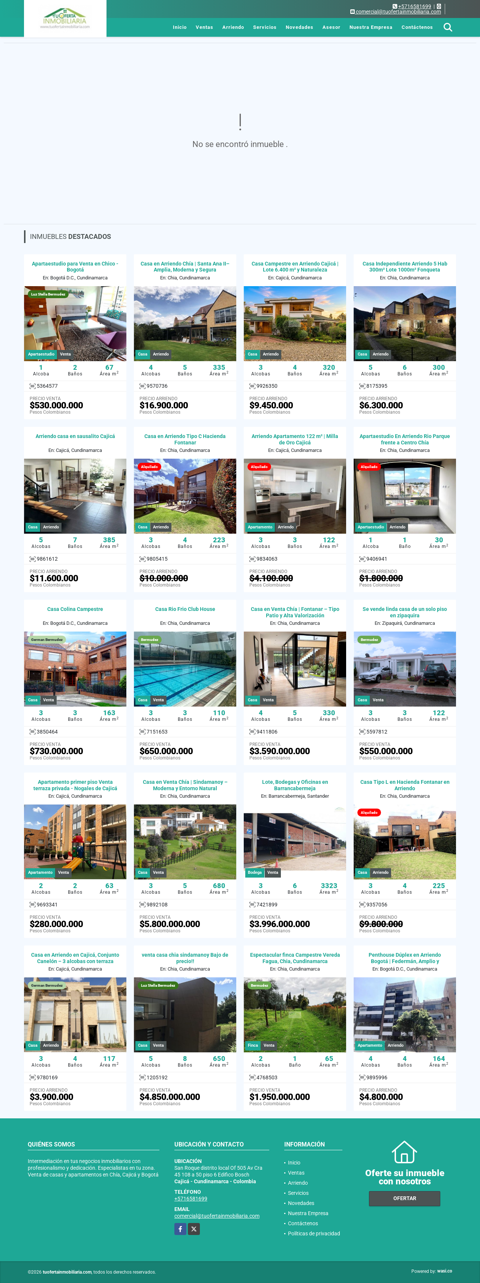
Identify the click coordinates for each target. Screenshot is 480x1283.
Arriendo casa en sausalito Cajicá (75, 436)
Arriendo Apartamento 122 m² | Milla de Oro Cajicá (295, 439)
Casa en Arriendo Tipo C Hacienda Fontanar (185, 439)
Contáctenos (417, 27)
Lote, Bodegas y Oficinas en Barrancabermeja (295, 785)
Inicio (180, 27)
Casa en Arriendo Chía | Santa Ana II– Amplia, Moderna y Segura (185, 267)
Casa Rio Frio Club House (185, 609)
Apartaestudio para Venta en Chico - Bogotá (75, 267)
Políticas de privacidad (314, 1233)
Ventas (204, 27)
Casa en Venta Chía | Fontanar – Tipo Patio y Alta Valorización (295, 612)
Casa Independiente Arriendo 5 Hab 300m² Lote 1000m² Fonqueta (405, 267)
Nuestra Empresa (371, 27)
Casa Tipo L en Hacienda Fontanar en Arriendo (405, 785)
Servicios (265, 27)
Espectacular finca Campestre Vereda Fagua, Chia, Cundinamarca (295, 958)
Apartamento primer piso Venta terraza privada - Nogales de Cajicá (75, 785)
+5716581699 (414, 6)
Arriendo (233, 27)
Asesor (331, 27)
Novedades (300, 27)
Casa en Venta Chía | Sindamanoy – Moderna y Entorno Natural (185, 785)
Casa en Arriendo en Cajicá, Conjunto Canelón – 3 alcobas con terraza (75, 958)
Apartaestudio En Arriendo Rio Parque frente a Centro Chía (405, 439)
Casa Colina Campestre (75, 609)
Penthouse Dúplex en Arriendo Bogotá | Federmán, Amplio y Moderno (405, 961)
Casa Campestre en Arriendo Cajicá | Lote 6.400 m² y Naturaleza (295, 267)
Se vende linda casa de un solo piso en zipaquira (405, 612)
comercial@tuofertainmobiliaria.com (217, 1216)
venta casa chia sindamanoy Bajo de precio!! (185, 958)
